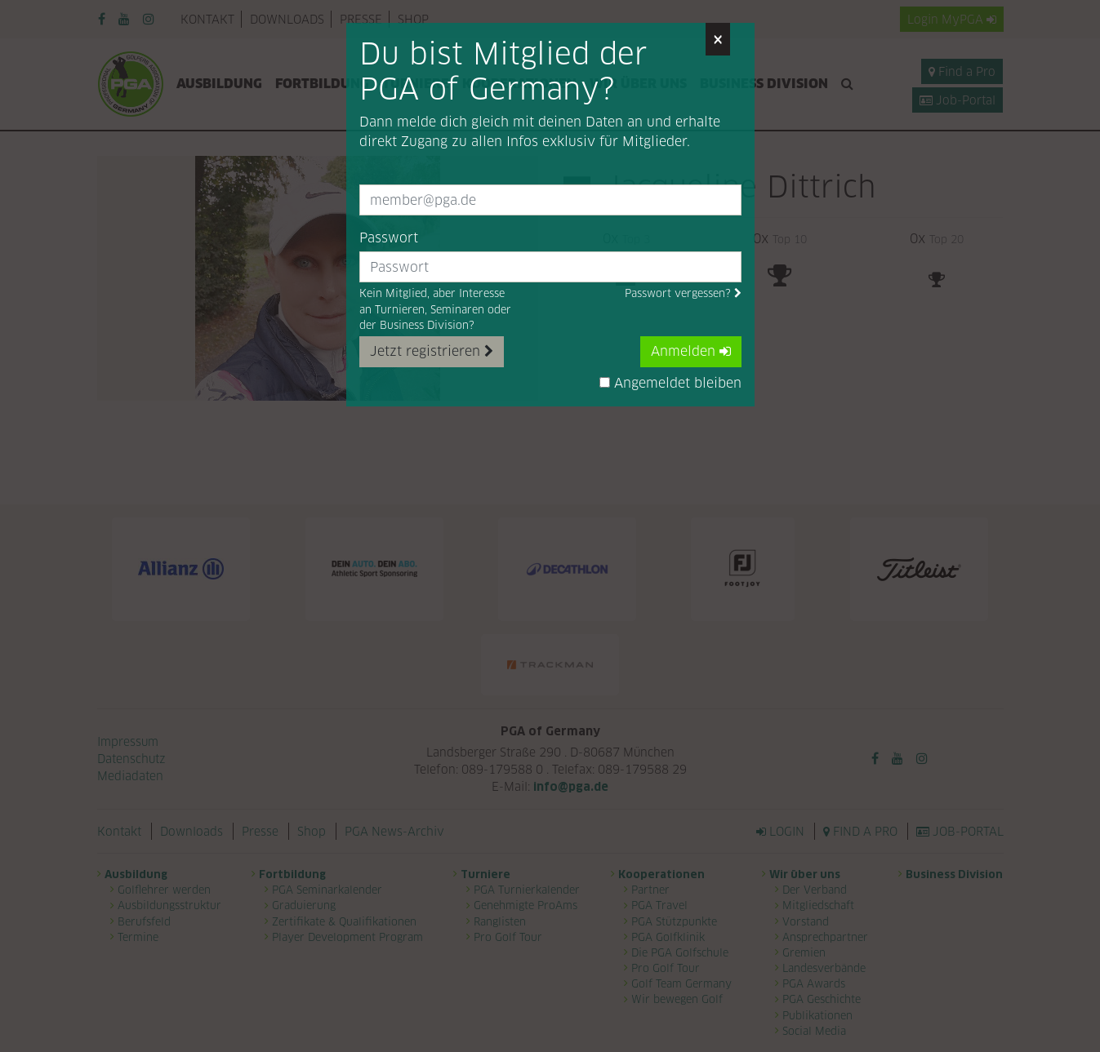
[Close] (718, 39)
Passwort (388, 238)
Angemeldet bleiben (670, 383)
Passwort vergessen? (683, 293)
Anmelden (691, 351)
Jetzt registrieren (431, 351)
